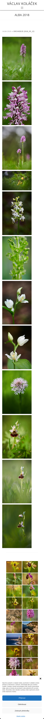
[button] (40, 678)
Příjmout (22, 698)
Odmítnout (22, 704)
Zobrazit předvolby (22, 711)
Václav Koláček (22, 3)
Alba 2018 (6, 31)
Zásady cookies (21, 716)
